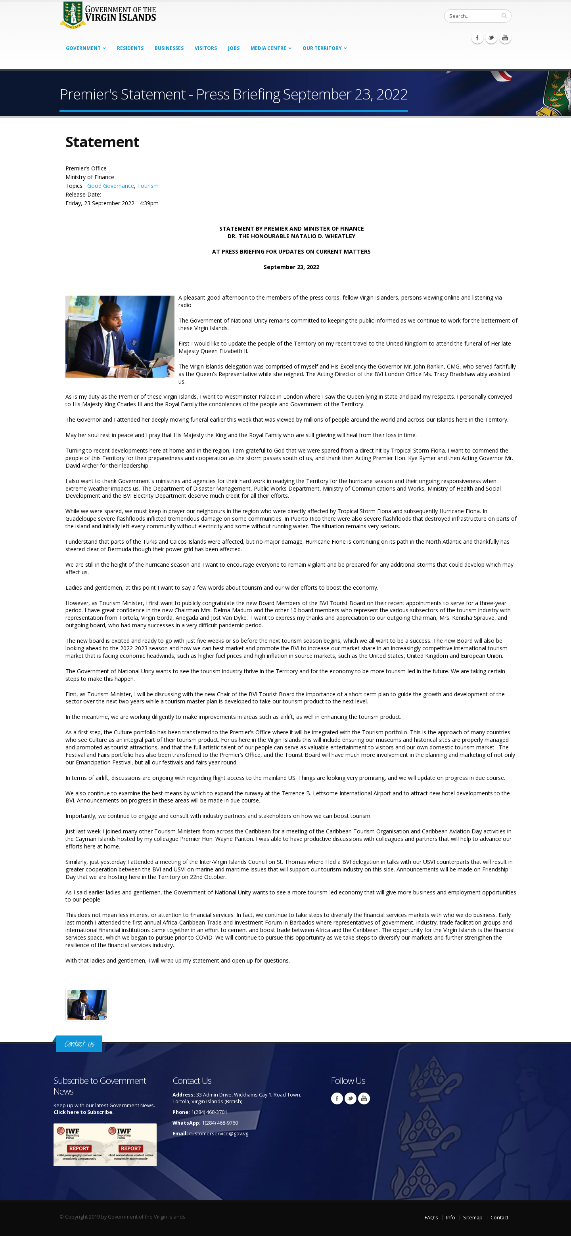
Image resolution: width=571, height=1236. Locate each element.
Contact (499, 1217)
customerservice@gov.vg (218, 1133)
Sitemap (473, 1217)
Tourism (148, 185)
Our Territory (322, 48)
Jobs (234, 48)
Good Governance (110, 185)
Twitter (491, 38)
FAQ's (431, 1217)
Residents (130, 48)
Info (450, 1217)
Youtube (505, 38)
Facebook (477, 38)
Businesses (169, 48)
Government (83, 48)
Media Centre (268, 48)
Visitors (206, 48)
